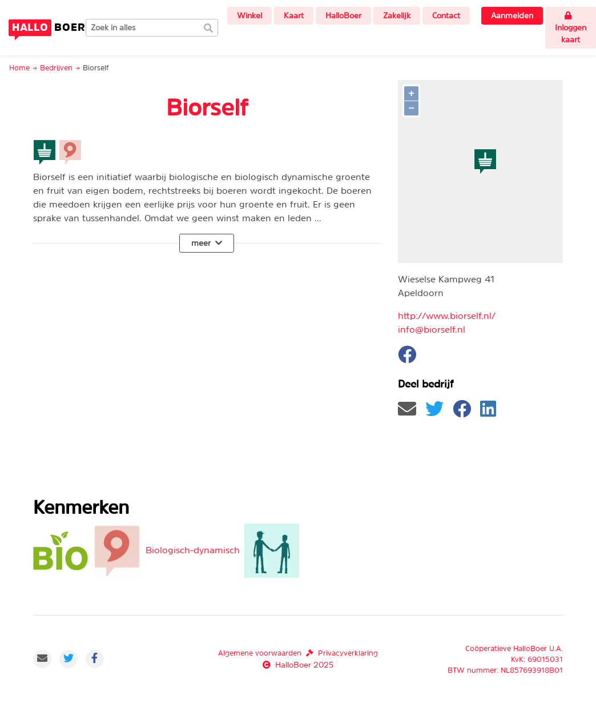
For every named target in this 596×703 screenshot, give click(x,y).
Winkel (249, 15)
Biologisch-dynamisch (193, 549)
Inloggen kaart (570, 27)
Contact (446, 15)
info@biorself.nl (431, 329)
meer (206, 243)
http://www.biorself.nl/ (447, 315)
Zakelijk (396, 15)
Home (19, 67)
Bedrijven (56, 67)
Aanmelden (512, 15)
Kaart (294, 15)
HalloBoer (343, 15)
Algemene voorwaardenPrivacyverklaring (298, 653)
